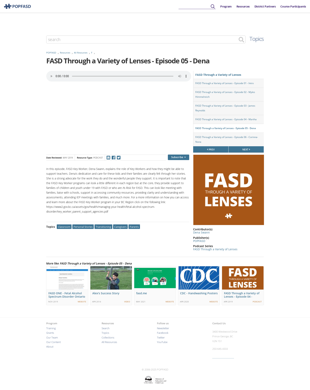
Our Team (52, 337)
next (246, 149)
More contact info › (223, 356)
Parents (134, 227)
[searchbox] (197, 6)
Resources (243, 6)
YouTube (162, 342)
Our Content (53, 342)
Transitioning (103, 227)
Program (226, 6)
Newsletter (163, 328)
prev (211, 149)
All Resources (80, 52)
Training (51, 328)
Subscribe (178, 157)
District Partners (265, 6)
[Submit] (212, 6)
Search (106, 328)
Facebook (162, 333)
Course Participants (293, 6)
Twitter (161, 337)
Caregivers (120, 227)
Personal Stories (83, 227)
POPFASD (51, 52)
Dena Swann (201, 232)
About (49, 346)
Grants (50, 333)
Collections (108, 337)
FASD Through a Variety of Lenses (218, 75)
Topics (257, 38)
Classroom (64, 227)
